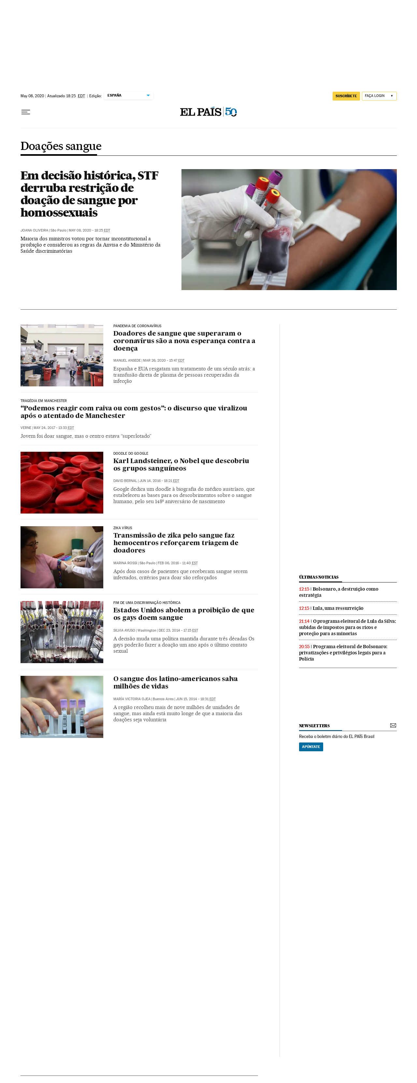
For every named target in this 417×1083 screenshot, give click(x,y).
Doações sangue (61, 146)
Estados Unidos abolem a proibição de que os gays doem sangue (183, 615)
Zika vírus (122, 528)
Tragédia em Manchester (44, 401)
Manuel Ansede (127, 360)
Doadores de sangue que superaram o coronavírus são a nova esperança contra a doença (184, 341)
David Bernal (125, 481)
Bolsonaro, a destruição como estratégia (339, 592)
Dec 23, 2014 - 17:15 (178, 630)
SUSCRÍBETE (346, 96)
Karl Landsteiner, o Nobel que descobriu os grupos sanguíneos (181, 465)
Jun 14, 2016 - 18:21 (159, 481)
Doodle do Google (131, 454)
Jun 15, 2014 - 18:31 (196, 699)
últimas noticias (319, 577)
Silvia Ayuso (124, 630)
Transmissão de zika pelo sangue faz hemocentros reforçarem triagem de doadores (175, 543)
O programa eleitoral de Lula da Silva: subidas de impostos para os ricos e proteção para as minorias (347, 627)
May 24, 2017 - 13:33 (54, 428)
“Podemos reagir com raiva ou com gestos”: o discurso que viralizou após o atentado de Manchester (134, 413)
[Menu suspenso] (26, 112)
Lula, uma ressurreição (338, 608)
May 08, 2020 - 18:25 (89, 230)
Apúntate (311, 746)
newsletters (314, 725)
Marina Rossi (125, 563)
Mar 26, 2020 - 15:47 (163, 360)
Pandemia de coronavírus (137, 326)
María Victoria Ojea (132, 699)
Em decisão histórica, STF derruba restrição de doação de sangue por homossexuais (89, 194)
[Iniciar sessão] (379, 96)
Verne (26, 428)
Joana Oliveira (34, 230)
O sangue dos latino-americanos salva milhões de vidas (175, 683)
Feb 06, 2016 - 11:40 (178, 563)
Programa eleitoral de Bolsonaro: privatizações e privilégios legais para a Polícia (343, 653)
